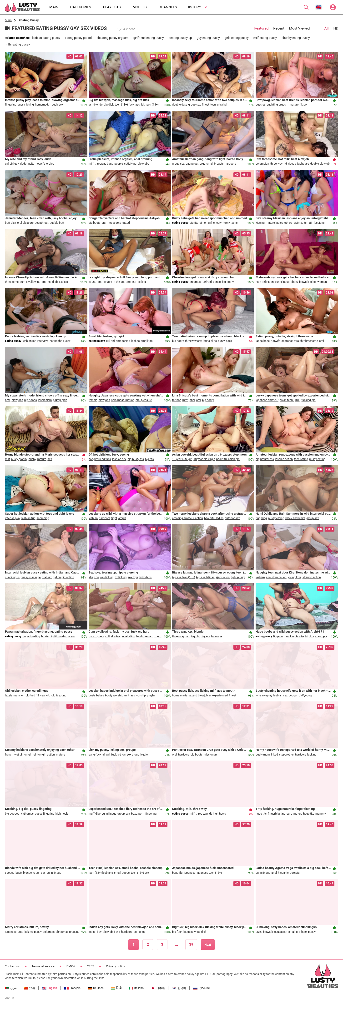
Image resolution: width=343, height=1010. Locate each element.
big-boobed (12, 813)
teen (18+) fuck (124, 104)
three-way (276, 163)
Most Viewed (299, 28)
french (9, 754)
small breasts (215, 163)
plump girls (60, 400)
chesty (217, 222)
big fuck (177, 931)
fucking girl (309, 400)
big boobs (30, 400)
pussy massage (30, 577)
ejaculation (223, 577)
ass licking (106, 577)
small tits (146, 341)
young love (294, 577)
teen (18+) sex (140, 872)
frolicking (120, 577)
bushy (32, 459)
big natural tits (265, 459)
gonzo (217, 281)
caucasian (280, 931)
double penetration (123, 636)
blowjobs (143, 163)
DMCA (70, 966)
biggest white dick (194, 931)
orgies (50, 163)
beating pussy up (180, 38)
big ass (205, 636)
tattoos (176, 400)
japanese (10, 931)
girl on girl (205, 222)
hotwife (40, 163)
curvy (221, 341)
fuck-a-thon (118, 754)
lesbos (135, 341)
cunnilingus (282, 281)
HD (335, 28)
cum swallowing (30, 281)
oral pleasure (25, 222)
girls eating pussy (237, 38)
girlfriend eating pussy (148, 38)
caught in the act (114, 281)
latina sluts (210, 341)
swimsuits (300, 222)
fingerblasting (31, 636)
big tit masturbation (62, 636)
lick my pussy (33, 931)
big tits (194, 222)
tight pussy (238, 577)
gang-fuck (95, 754)
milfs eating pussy (17, 44)
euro (289, 813)
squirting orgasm (277, 104)
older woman (318, 281)
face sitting (301, 459)
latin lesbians (316, 222)
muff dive (95, 813)
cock (229, 341)
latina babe (263, 341)
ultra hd (222, 104)
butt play (10, 222)
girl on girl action (63, 577)
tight (114, 518)
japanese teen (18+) (209, 872)
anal (192, 400)
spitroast (287, 341)
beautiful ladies (213, 518)
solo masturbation (122, 400)
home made (179, 695)
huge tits (261, 813)
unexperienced (218, 695)
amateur (131, 281)
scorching (42, 518)
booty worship (114, 695)
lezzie (44, 636)
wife (258, 695)
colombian (262, 163)
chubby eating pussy (296, 38)
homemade (42, 104)
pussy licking (25, 104)
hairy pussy (308, 931)
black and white (295, 518)
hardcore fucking (306, 754)
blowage (216, 636)
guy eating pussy (208, 38)
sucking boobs (295, 636)
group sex (194, 104)
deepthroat (42, 222)
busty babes (96, 695)
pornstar (295, 872)
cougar (293, 695)
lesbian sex (119, 459)
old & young (58, 695)
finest (205, 104)
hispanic (283, 872)
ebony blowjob (300, 281)
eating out (192, 163)
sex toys (133, 577)
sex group (133, 754)
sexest (192, 695)
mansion (18, 695)
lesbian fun (28, 518)
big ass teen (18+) (183, 577)
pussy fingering (44, 813)
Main (8, 20)
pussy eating (317, 459)
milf (91, 163)
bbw (7, 400)
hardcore (230, 163)
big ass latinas (205, 577)
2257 (90, 966)
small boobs (122, 872)
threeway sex (193, 341)
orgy (202, 163)
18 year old (43, 695)
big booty (94, 222)
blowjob (203, 695)
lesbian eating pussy (46, 38)
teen (213, 104)
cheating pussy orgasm (112, 38)
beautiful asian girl (228, 459)
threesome (114, 222)
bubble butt (57, 222)
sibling (142, 281)
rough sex (57, 104)
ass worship (138, 695)
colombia (49, 931)
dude (23, 163)
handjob (52, 281)
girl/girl (207, 281)
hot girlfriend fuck (100, 459)
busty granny (19, 459)
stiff (107, 636)
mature (293, 104)
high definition (265, 281)
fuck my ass (96, 636)
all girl (106, 754)
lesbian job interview (36, 341)
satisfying (130, 163)
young (92, 281)
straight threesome (306, 341)
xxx (188, 636)
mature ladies (274, 222)
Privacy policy (115, 966)
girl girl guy (12, 163)
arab (20, 931)
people (118, 163)
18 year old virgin (204, 459)
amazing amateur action (187, 518)
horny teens (230, 222)
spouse (9, 872)
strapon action (312, 577)
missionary (210, 754)
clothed (30, 695)
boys (117, 931)
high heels (61, 813)
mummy (320, 813)
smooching (123, 341)
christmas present (67, 931)
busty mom (263, 754)
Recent (278, 28)
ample (122, 518)
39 (191, 944)
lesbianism (45, 400)
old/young (305, 695)
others (288, 222)
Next (208, 944)
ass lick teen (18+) (147, 104)
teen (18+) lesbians (101, 872)
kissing (260, 222)
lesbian (93, 518)
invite (31, 163)
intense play (12, 518)
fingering (10, 104)
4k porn (304, 104)
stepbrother (286, 754)
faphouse (303, 163)
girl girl (110, 341)
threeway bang (104, 163)
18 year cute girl (182, 459)
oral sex (47, 577)
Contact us (12, 966)
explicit (63, 281)
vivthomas (27, 813)
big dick (109, 104)
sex (49, 459)
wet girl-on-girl (23, 754)
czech (157, 636)
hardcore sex (144, 636)
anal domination (276, 577)
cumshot (139, 931)
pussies (260, 104)
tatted (126, 222)
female (93, 400)
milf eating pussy (265, 38)
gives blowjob (264, 931)
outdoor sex (232, 518)
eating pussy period (78, 38)
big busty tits (136, 459)
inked (274, 754)
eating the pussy (60, 341)
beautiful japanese (184, 872)
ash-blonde (96, 104)
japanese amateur (267, 400)
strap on (94, 577)
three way (178, 636)
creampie (196, 281)
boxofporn (137, 813)
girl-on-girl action (44, 754)
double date (179, 104)
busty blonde (23, 872)
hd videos (290, 163)
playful (151, 695)
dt (210, 813)
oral (103, 222)
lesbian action (284, 459)
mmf (185, 400)
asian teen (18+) (290, 400)
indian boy (95, 931)
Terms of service (43, 966)
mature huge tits (303, 813)
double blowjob (319, 163)
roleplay (267, 695)
